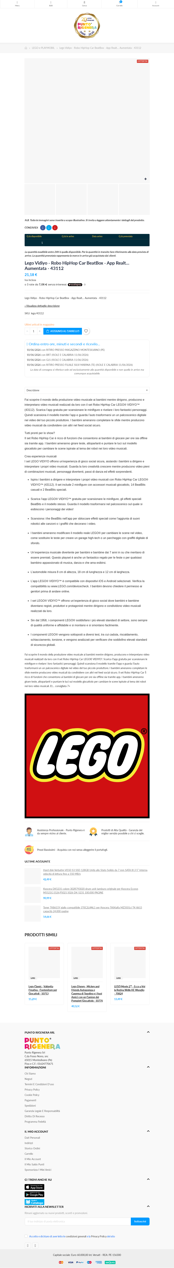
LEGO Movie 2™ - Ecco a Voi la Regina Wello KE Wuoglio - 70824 (129, 990)
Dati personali (32, 1137)
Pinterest (55, 227)
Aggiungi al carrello (62, 331)
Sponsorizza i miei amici (38, 1169)
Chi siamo (30, 1073)
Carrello (29, 1153)
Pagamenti (30, 1100)
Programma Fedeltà (35, 1121)
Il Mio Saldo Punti (34, 1164)
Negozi (28, 1078)
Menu (17, 2)
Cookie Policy (32, 1094)
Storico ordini (32, 1148)
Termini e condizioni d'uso (39, 1084)
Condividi (43, 227)
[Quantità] (33, 331)
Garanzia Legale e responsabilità (42, 1110)
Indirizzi (29, 1143)
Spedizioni (30, 1105)
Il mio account (33, 1159)
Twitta (49, 227)
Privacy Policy (32, 1089)
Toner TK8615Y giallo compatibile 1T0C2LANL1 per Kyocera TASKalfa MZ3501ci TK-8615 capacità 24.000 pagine (92, 909)
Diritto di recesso (35, 1116)
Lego (33, 977)
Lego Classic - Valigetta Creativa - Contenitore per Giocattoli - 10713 (43, 990)
